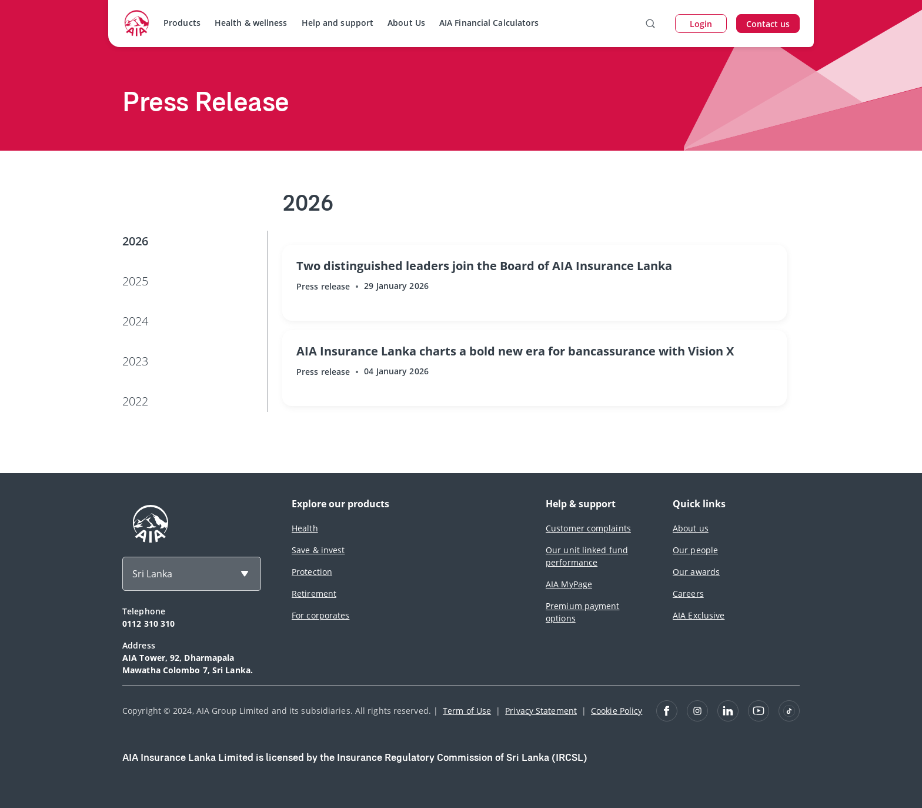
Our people (695, 550)
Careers (688, 593)
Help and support (338, 22)
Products (182, 22)
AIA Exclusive (698, 615)
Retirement (314, 593)
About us (691, 528)
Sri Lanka (152, 573)
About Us (406, 22)
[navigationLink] (137, 23)
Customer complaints (588, 528)
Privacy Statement (541, 710)
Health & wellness (251, 22)
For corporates (320, 615)
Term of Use (467, 710)
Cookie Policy (616, 710)
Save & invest (318, 550)
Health (305, 528)
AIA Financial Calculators (489, 22)
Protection (312, 571)
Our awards (696, 571)
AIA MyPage (569, 584)
